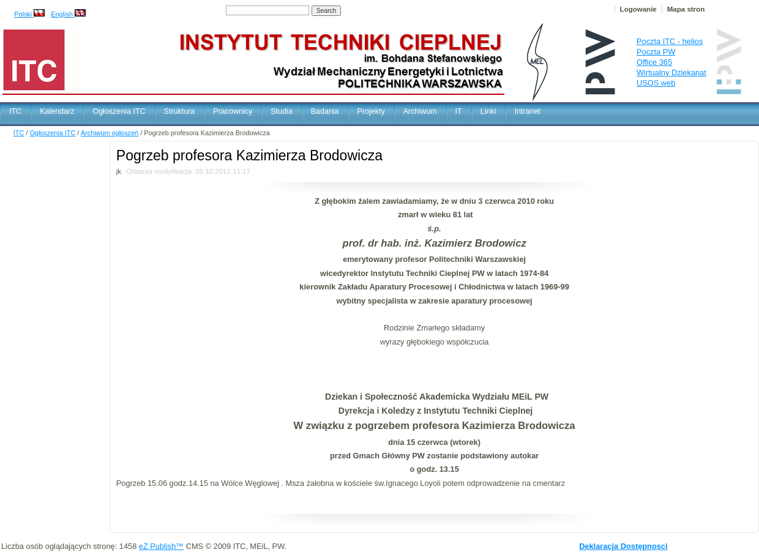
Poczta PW (656, 51)
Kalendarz (57, 111)
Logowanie (638, 9)
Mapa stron (686, 9)
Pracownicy (232, 111)
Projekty (371, 111)
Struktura (179, 111)
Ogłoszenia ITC (118, 111)
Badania (325, 111)
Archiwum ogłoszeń (109, 132)
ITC (15, 111)
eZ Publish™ (161, 546)
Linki (488, 111)
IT (458, 111)
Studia (281, 111)
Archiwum (420, 111)
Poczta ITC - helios (670, 41)
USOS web (656, 83)
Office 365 (654, 62)
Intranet (527, 111)
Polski (29, 14)
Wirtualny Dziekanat (671, 72)
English (68, 14)
